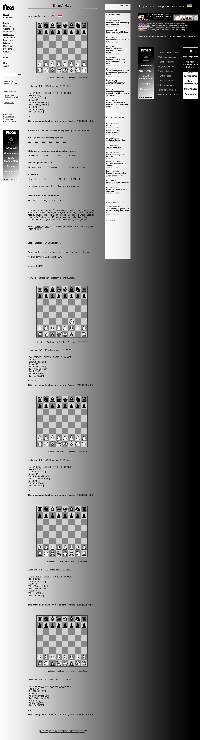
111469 (65, 142)
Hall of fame (8, 34)
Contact (84, 730)
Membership (9, 32)
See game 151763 (9, 103)
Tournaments (9, 37)
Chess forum (41, 730)
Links (5, 57)
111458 (37, 142)
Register (7, 26)
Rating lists (49, 730)
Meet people (75, 732)
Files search (9, 119)
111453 (30, 142)
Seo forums (67, 732)
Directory (82, 732)
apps (13, 81)
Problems (7, 49)
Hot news (8, 114)
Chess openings (65, 730)
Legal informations (76, 730)
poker (74, 217)
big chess (86, 215)
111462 (44, 142)
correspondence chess (72, 210)
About (6, 66)
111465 (51, 142)
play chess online (9, 83)
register (38, 226)
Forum (6, 52)
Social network (10, 121)
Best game (8, 40)
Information (8, 17)
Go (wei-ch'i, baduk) (45, 217)
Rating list (7, 46)
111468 (58, 142)
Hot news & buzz (144, 26)
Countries (56, 730)
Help (5, 63)
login (47, 226)
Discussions (9, 117)
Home (6, 14)
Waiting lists (8, 29)
